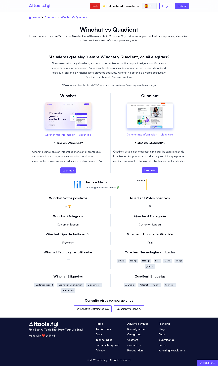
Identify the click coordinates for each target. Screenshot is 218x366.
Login (165, 6)
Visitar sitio (85, 134)
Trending (164, 323)
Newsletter (132, 6)
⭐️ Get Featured (112, 6)
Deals (95, 6)
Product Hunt (135, 350)
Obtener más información (60, 134)
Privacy (100, 350)
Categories (134, 334)
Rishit (52, 335)
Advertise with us (137, 323)
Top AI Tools (103, 329)
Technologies (104, 339)
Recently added (136, 329)
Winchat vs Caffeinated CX (93, 308)
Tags (162, 334)
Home (34, 17)
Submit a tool (167, 339)
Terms (162, 345)
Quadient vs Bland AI (129, 308)
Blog (162, 329)
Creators (132, 339)
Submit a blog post (107, 345)
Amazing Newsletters (172, 350)
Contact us (134, 345)
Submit (182, 6)
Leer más (68, 170)
